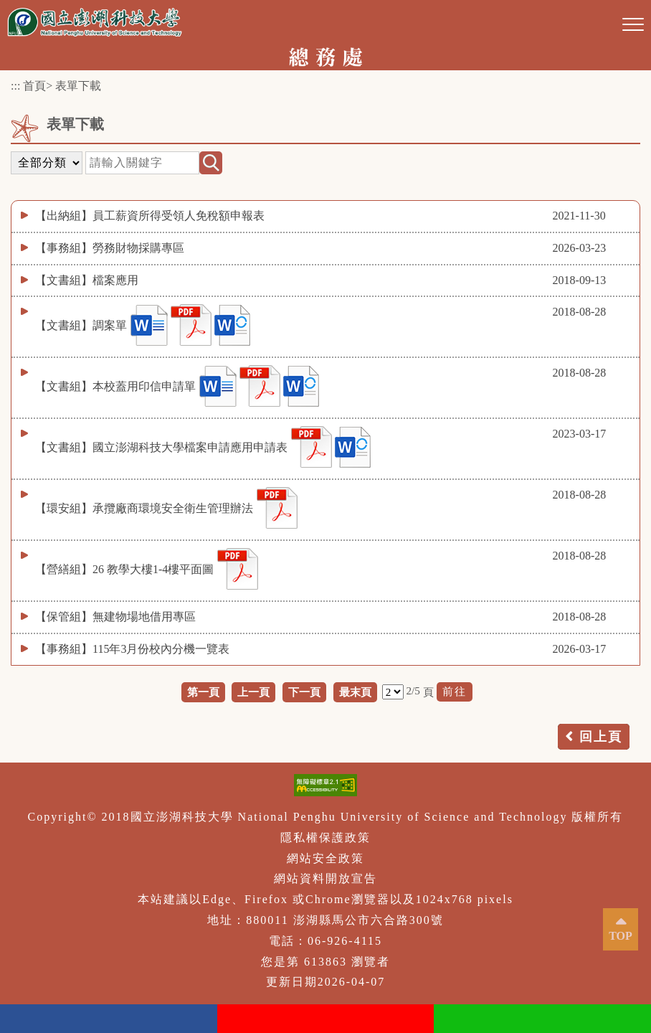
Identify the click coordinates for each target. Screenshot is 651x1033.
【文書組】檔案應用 (86, 280)
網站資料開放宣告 (325, 878)
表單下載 (78, 86)
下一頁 (304, 692)
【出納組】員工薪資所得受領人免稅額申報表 (150, 215)
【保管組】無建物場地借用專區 (115, 616)
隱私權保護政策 (325, 837)
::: (15, 86)
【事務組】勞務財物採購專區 (109, 248)
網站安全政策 (325, 858)
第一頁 (203, 692)
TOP (620, 936)
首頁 (34, 86)
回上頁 (600, 737)
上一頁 (253, 692)
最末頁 (355, 692)
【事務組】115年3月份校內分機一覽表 (132, 649)
